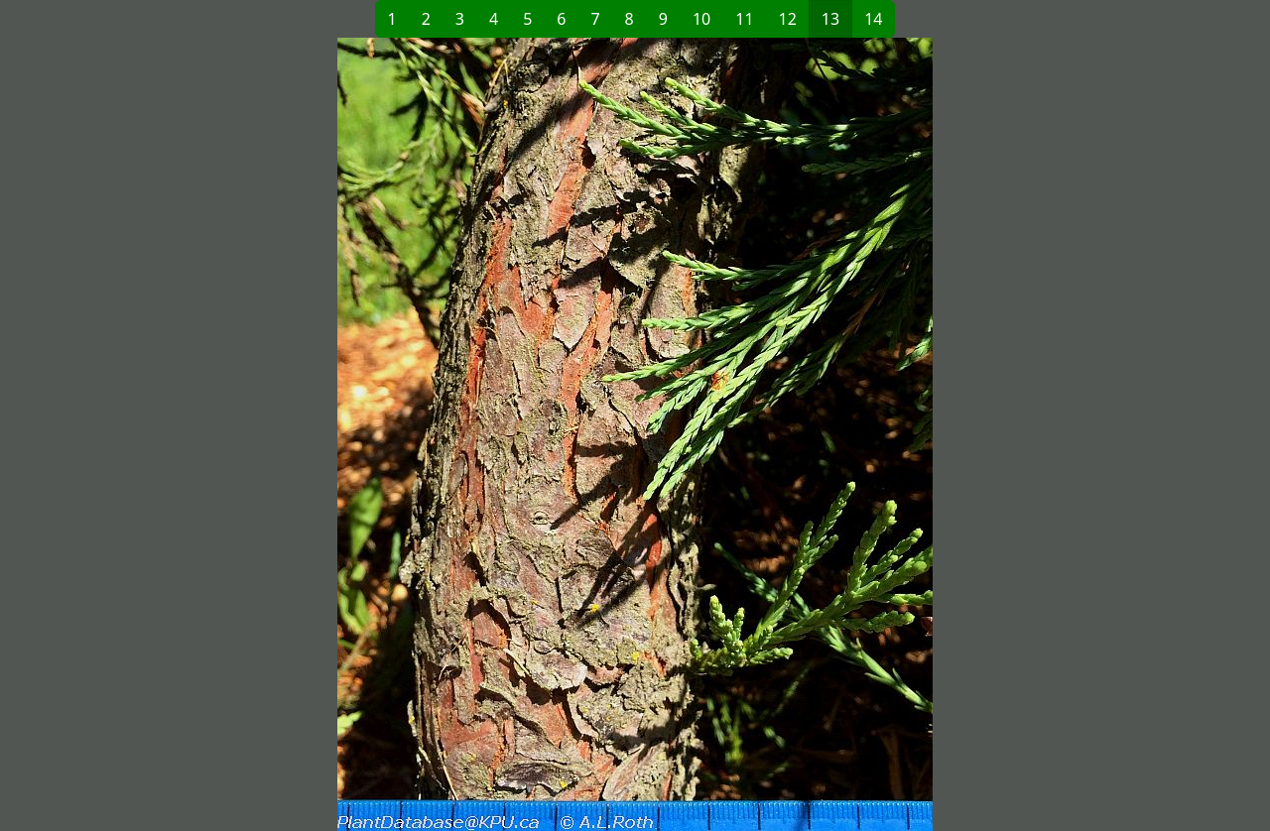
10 (701, 19)
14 (873, 19)
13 (830, 19)
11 (744, 19)
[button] (358, 434)
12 (788, 19)
